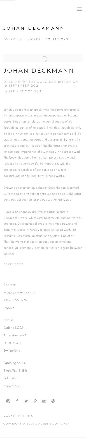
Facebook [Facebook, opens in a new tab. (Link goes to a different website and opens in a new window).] (17, 401)
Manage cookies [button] (18, 416)
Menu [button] (79, 9)
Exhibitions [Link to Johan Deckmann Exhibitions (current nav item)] (57, 39)
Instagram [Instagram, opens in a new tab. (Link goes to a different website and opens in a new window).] (8, 401)
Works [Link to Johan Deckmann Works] (34, 39)
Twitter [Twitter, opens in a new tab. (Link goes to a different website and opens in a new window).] (26, 401)
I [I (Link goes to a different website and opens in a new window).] (3, 308)
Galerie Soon (16, 9)
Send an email (53, 401)
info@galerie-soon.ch (19, 292)
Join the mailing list (44, 401)
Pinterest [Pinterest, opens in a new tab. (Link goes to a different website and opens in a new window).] (35, 401)
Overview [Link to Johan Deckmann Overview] (12, 39)
